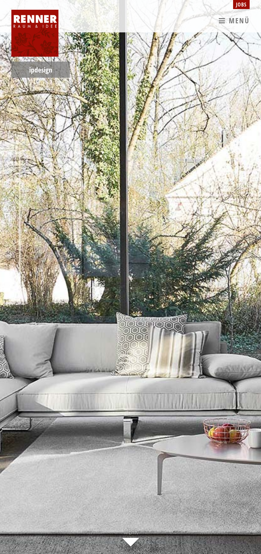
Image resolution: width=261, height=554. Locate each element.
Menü (234, 20)
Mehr (131, 532)
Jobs (241, 4)
